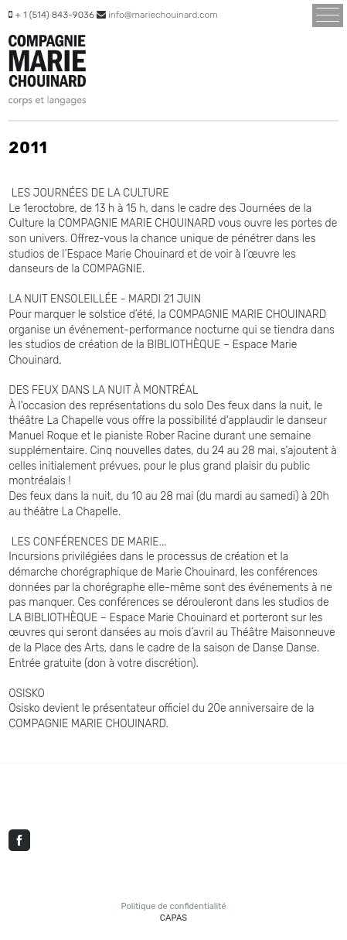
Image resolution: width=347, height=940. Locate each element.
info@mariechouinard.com (163, 14)
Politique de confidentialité (173, 906)
